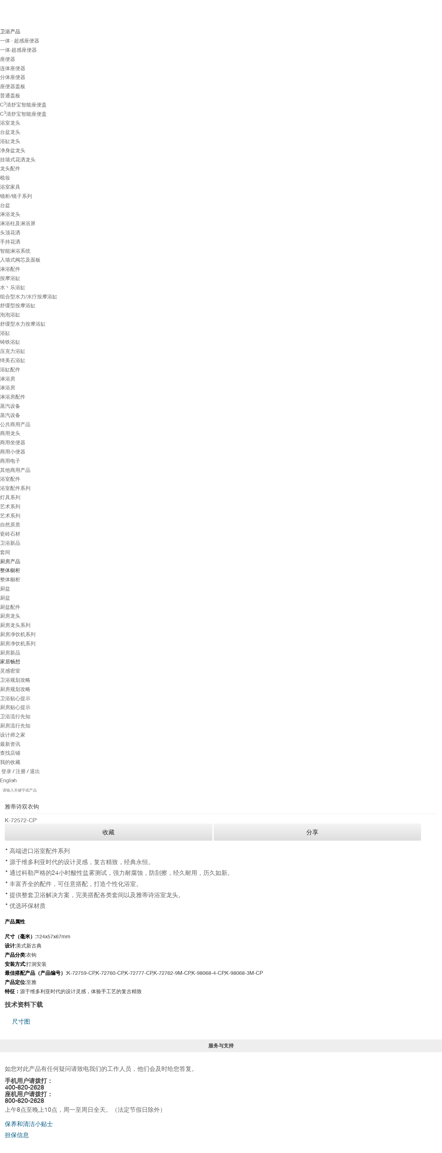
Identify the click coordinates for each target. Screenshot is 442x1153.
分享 (312, 832)
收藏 (108, 832)
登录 (6, 771)
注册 (20, 771)
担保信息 (17, 1134)
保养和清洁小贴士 (29, 1123)
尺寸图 (21, 1021)
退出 (34, 771)
